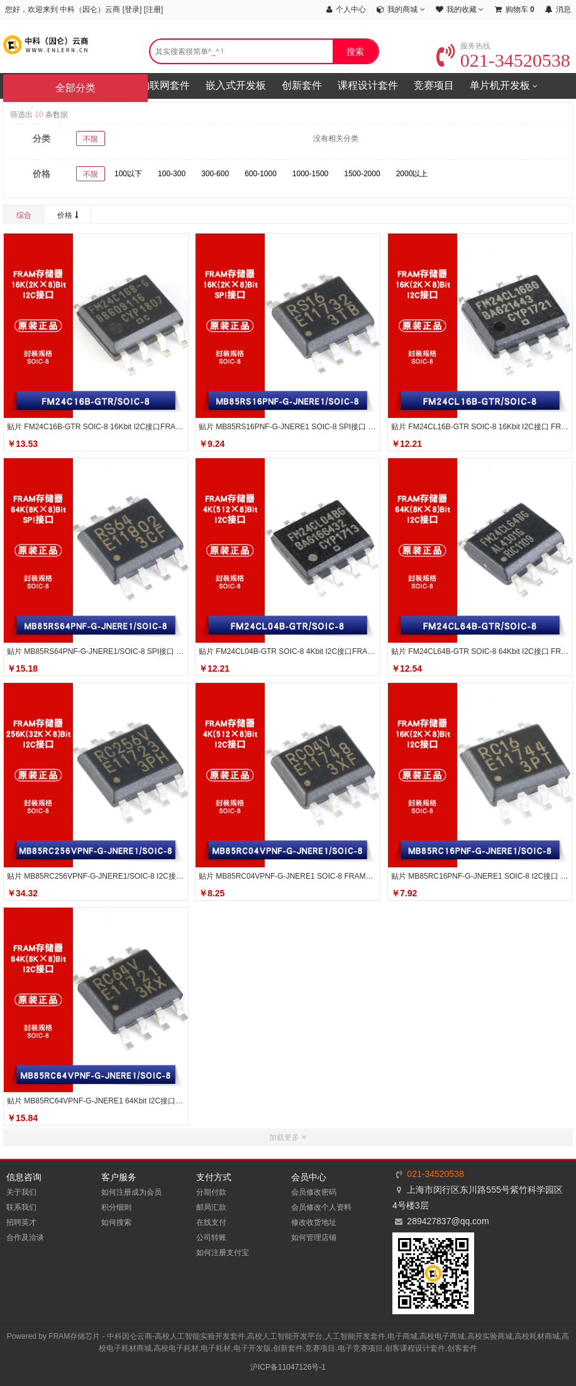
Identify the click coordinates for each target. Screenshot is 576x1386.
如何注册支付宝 (222, 1252)
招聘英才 (21, 1222)
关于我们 (21, 1192)
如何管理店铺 (313, 1237)
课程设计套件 (368, 85)
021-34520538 (503, 60)
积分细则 (116, 1207)
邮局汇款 (211, 1207)
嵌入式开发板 (236, 85)
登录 (132, 9)
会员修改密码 (313, 1192)
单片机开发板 (504, 86)
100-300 (172, 173)
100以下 (128, 173)
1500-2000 (362, 173)
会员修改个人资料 (321, 1207)
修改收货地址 (313, 1222)
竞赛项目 (434, 85)
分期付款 (211, 1192)
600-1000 (261, 173)
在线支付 (211, 1222)
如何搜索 (116, 1222)
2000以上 (412, 173)
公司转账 (211, 1237)
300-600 (215, 173)
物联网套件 (165, 85)
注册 (153, 9)
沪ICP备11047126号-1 (288, 1367)
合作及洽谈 (25, 1237)
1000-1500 (310, 173)
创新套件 (302, 85)
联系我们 (21, 1207)
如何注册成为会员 (131, 1192)
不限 (90, 139)
